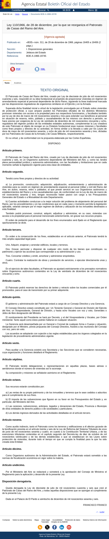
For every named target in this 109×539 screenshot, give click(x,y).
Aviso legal (45, 520)
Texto (7, 83)
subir (101, 512)
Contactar (6, 520)
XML (42, 69)
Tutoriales (45, 522)
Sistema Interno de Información (95, 520)
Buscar (25, 14)
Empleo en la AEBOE (60, 522)
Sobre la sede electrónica (22, 520)
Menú (92, 10)
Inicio (17, 14)
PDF (18, 69)
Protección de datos (72, 520)
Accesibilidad (57, 520)
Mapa (36, 520)
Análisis (17, 83)
